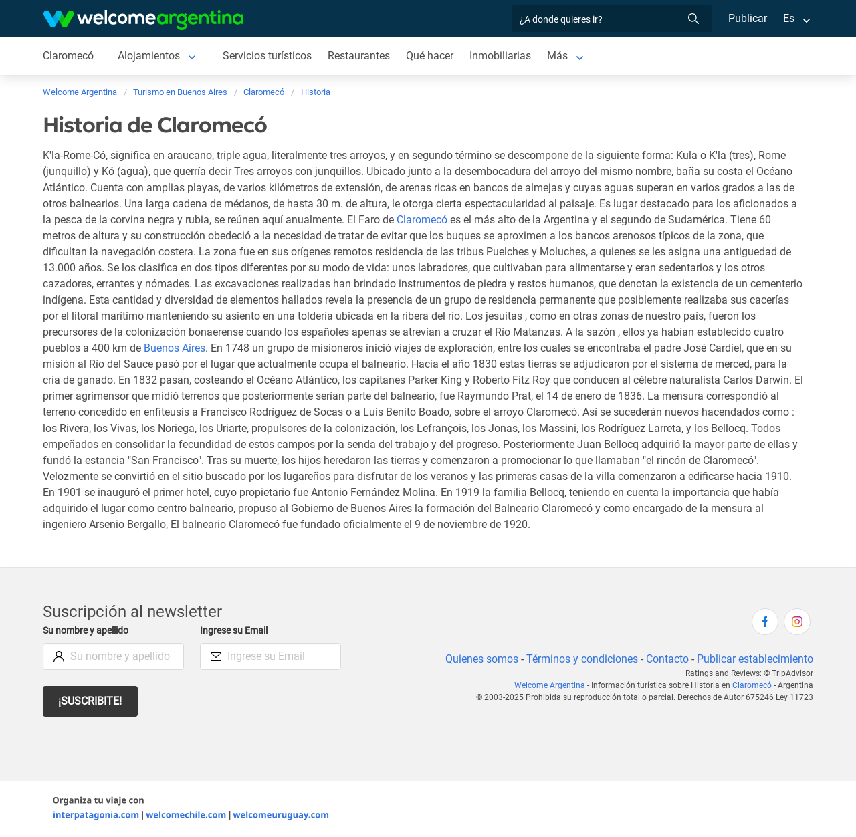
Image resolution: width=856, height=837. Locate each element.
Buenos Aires (266, 348)
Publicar (747, 18)
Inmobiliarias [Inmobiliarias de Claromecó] (505, 55)
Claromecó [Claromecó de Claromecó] (68, 55)
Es (788, 18)
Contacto (665, 658)
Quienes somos (478, 658)
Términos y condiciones (579, 658)
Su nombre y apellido (88, 630)
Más (562, 55)
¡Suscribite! (90, 701)
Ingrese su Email (236, 630)
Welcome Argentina (553, 685)
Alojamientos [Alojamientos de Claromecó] (149, 55)
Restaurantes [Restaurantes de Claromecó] (362, 55)
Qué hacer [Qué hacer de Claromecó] (433, 55)
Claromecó (423, 219)
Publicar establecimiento (754, 658)
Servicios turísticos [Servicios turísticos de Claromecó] (269, 55)
